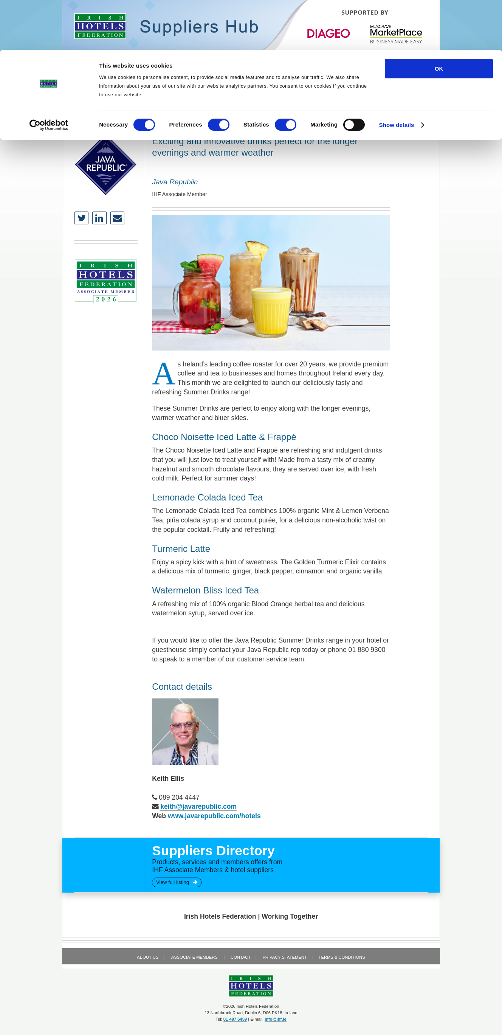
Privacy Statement (284, 957)
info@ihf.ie (276, 1019)
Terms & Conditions (342, 957)
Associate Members (194, 957)
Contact (241, 957)
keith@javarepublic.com (198, 806)
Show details (396, 75)
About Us (147, 957)
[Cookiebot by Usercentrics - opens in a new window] (49, 75)
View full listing (176, 882)
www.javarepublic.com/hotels (214, 816)
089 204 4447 (179, 797)
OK (439, 18)
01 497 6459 (235, 1019)
